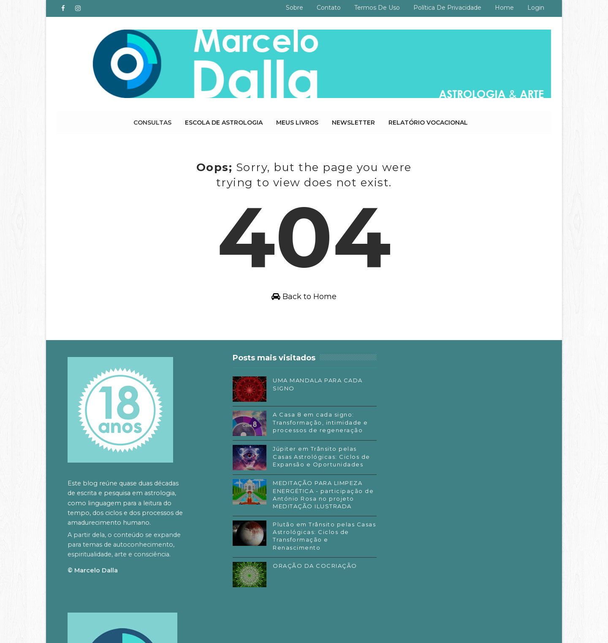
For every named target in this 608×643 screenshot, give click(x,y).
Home (504, 7)
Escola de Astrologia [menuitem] (224, 122)
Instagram (410, 520)
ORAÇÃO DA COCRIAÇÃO (312, 566)
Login (535, 7)
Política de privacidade (447, 7)
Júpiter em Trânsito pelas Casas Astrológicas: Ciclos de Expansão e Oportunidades (318, 457)
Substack (409, 533)
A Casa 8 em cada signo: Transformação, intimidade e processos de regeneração (317, 422)
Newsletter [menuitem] (353, 122)
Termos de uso (377, 7)
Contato (329, 7)
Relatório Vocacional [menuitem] (428, 122)
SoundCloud (413, 545)
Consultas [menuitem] (152, 122)
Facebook (410, 508)
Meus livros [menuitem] (297, 122)
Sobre (294, 7)
